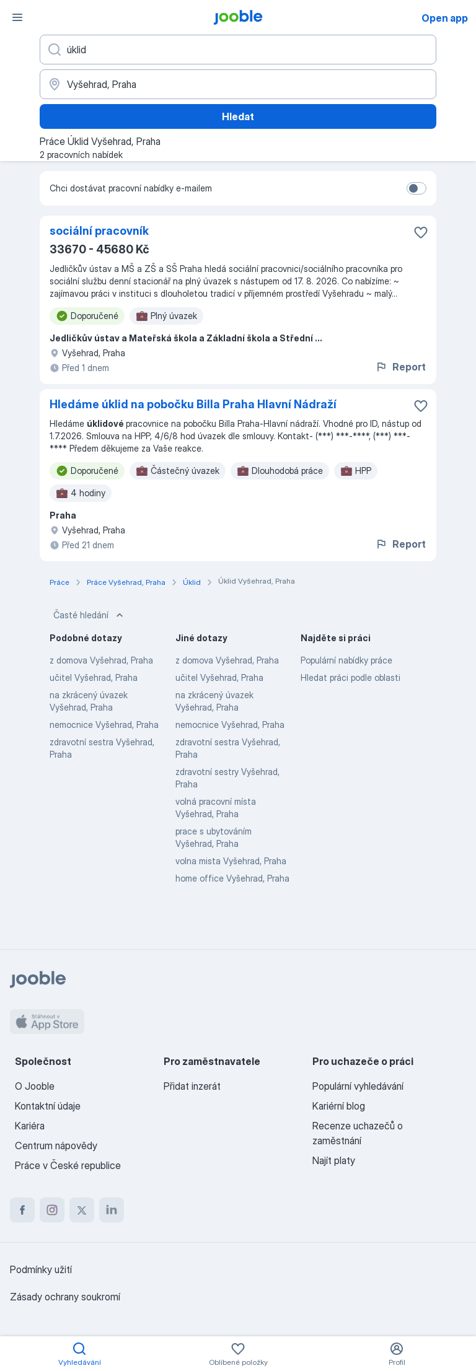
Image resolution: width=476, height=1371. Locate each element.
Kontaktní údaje (48, 1106)
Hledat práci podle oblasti (350, 677)
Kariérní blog (338, 1106)
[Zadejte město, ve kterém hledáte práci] (238, 84)
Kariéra (30, 1125)
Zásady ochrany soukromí (65, 1296)
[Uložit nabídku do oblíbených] (421, 232)
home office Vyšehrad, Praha (232, 878)
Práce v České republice (68, 1165)
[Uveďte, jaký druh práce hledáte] (238, 49)
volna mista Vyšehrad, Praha (230, 861)
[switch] (416, 188)
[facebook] (22, 1210)
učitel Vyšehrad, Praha (94, 677)
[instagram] (52, 1210)
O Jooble (35, 1086)
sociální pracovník (99, 230)
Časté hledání (89, 615)
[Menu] (17, 17)
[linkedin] (111, 1210)
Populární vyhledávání (357, 1086)
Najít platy (333, 1160)
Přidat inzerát (192, 1086)
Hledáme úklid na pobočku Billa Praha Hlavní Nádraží (193, 404)
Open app (444, 18)
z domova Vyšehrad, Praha (101, 660)
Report (400, 367)
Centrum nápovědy (56, 1145)
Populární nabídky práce (346, 660)
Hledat (238, 116)
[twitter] (81, 1210)
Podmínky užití (41, 1269)
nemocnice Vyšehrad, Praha (104, 724)
